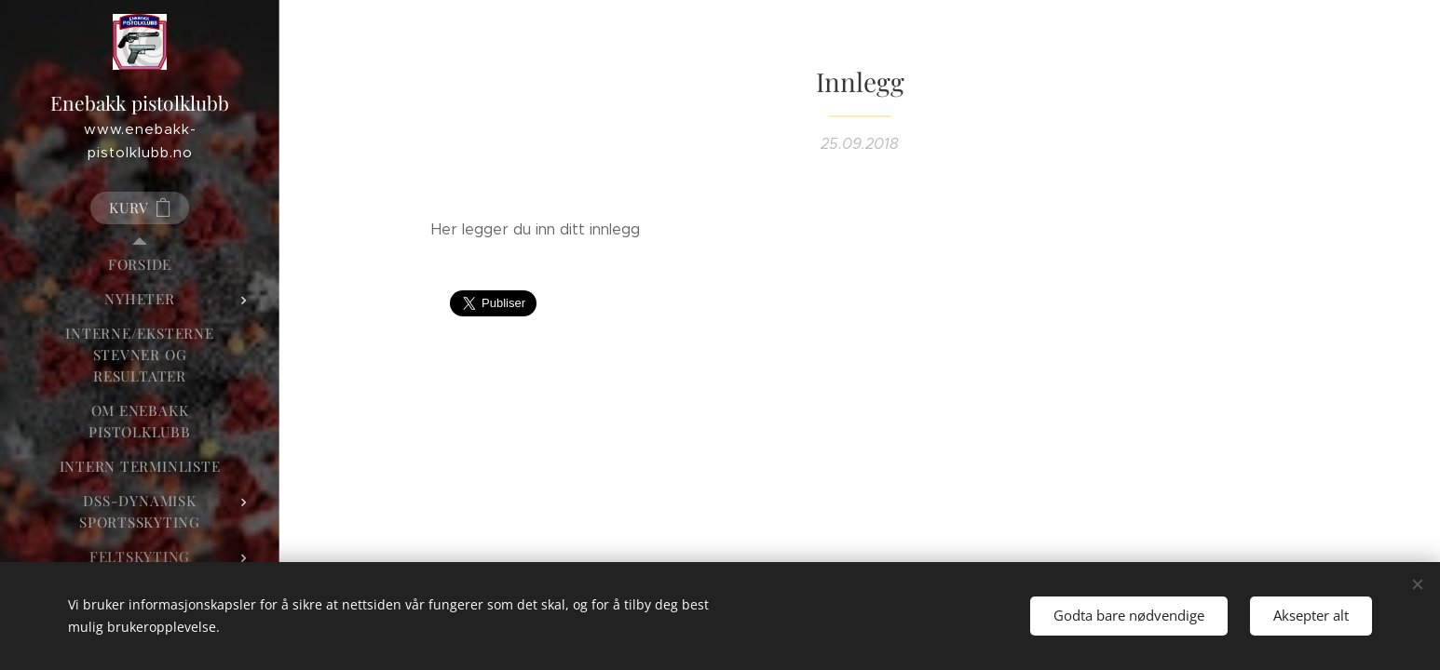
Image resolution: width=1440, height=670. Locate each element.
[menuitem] (140, 264)
